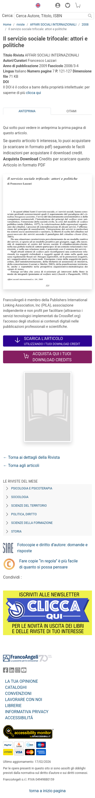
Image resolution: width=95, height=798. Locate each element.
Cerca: (7, 15)
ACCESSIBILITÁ (19, 717)
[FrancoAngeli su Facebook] (5, 671)
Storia (16, 531)
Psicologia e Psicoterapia (31, 488)
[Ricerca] (90, 15)
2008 (85, 24)
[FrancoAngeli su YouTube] (23, 671)
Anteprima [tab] (26, 111)
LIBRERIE (13, 705)
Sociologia (19, 497)
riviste (20, 24)
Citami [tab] (72, 111)
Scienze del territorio (29, 505)
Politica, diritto (24, 514)
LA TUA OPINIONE (21, 681)
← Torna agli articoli (21, 465)
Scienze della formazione (32, 523)
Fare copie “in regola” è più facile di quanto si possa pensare (48, 564)
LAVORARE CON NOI (23, 699)
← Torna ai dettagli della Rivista (31, 457)
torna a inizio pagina (47, 790)
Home (7, 24)
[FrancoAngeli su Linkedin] (11, 671)
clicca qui (33, 93)
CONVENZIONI (18, 693)
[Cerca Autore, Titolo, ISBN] (50, 15)
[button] (37, 6)
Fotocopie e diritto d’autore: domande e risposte (52, 547)
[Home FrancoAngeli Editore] (17, 6)
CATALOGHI (16, 687)
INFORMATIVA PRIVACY (26, 711)
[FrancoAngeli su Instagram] (17, 671)
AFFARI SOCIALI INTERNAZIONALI (53, 24)
